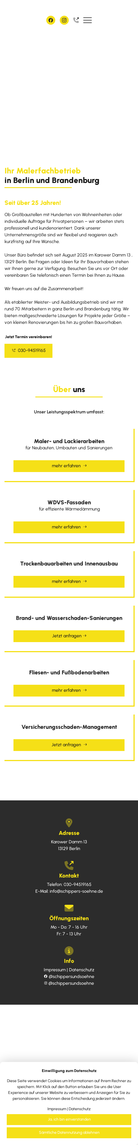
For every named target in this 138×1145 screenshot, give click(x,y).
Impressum (55, 969)
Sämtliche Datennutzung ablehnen (69, 1132)
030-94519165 (29, 350)
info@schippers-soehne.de (76, 891)
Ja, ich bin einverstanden (69, 1119)
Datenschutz (81, 969)
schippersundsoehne (69, 976)
